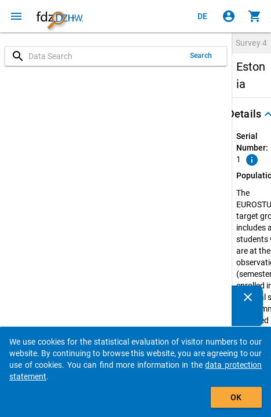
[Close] (247, 297)
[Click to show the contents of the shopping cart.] (254, 16)
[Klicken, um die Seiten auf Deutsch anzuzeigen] (202, 16)
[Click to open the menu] (16, 16)
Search (201, 56)
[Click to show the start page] (60, 16)
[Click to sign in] (228, 16)
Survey (251, 42)
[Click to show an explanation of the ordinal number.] (251, 159)
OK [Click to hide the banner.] (235, 397)
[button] (251, 114)
